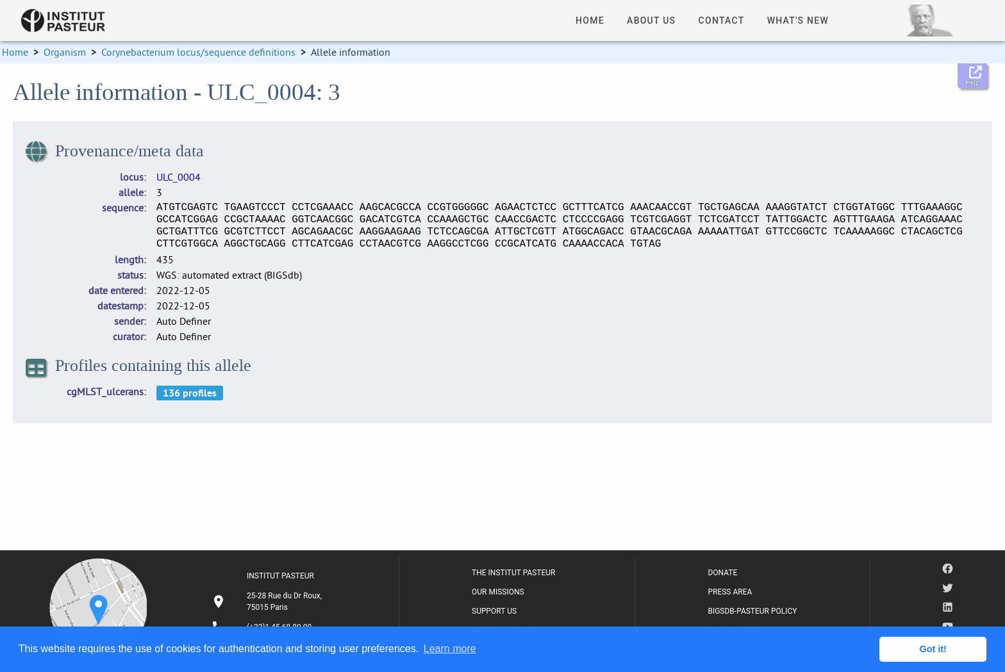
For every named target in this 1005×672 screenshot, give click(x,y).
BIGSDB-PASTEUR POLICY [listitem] (752, 611)
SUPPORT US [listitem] (494, 611)
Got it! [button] (933, 649)
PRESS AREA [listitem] (730, 591)
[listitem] (268, 601)
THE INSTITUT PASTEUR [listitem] (513, 572)
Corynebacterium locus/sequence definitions (198, 51)
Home (15, 51)
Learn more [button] (450, 648)
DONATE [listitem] (722, 572)
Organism (65, 51)
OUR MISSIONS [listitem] (498, 591)
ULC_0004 (178, 176)
